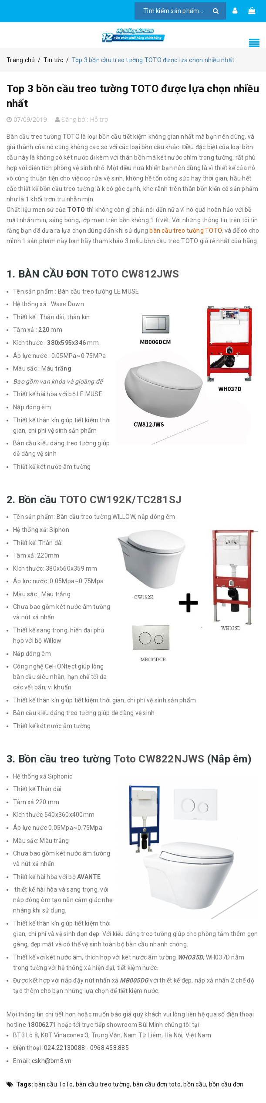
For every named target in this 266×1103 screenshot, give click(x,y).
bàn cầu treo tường (103, 1084)
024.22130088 (64, 1047)
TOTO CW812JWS (135, 274)
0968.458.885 (109, 1047)
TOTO (76, 209)
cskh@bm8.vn (52, 1060)
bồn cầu (194, 1084)
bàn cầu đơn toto (157, 1084)
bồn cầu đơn (226, 1084)
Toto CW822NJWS (158, 759)
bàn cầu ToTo (53, 1084)
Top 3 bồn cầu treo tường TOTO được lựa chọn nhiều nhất (129, 95)
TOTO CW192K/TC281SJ (120, 500)
